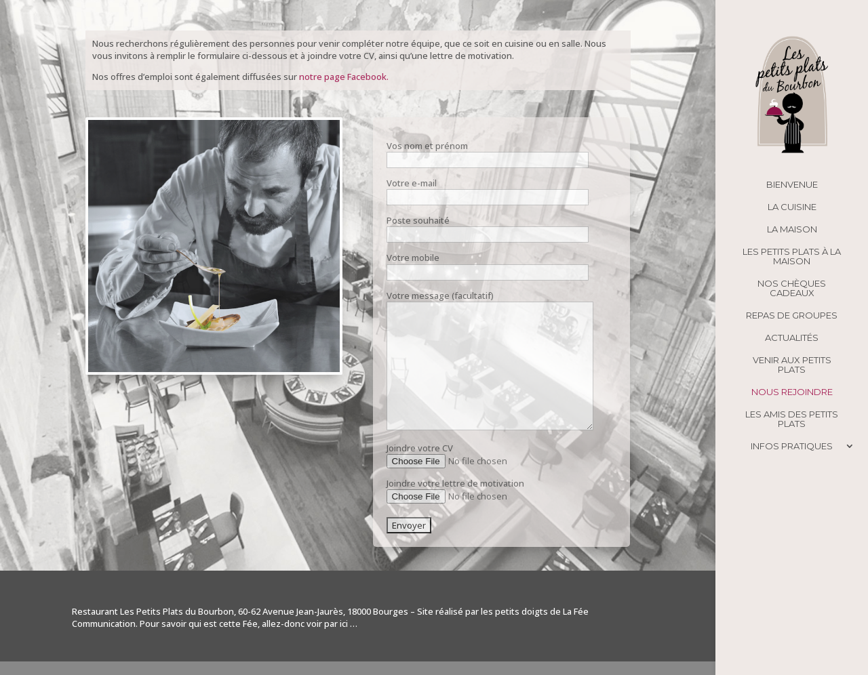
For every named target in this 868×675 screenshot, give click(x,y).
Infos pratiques (792, 446)
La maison (792, 229)
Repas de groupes (791, 315)
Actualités (791, 338)
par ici (336, 623)
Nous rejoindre (792, 392)
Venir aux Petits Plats (792, 365)
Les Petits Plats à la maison (792, 256)
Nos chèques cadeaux (791, 288)
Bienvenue (792, 185)
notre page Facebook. (344, 76)
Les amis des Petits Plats (791, 419)
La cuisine (792, 207)
